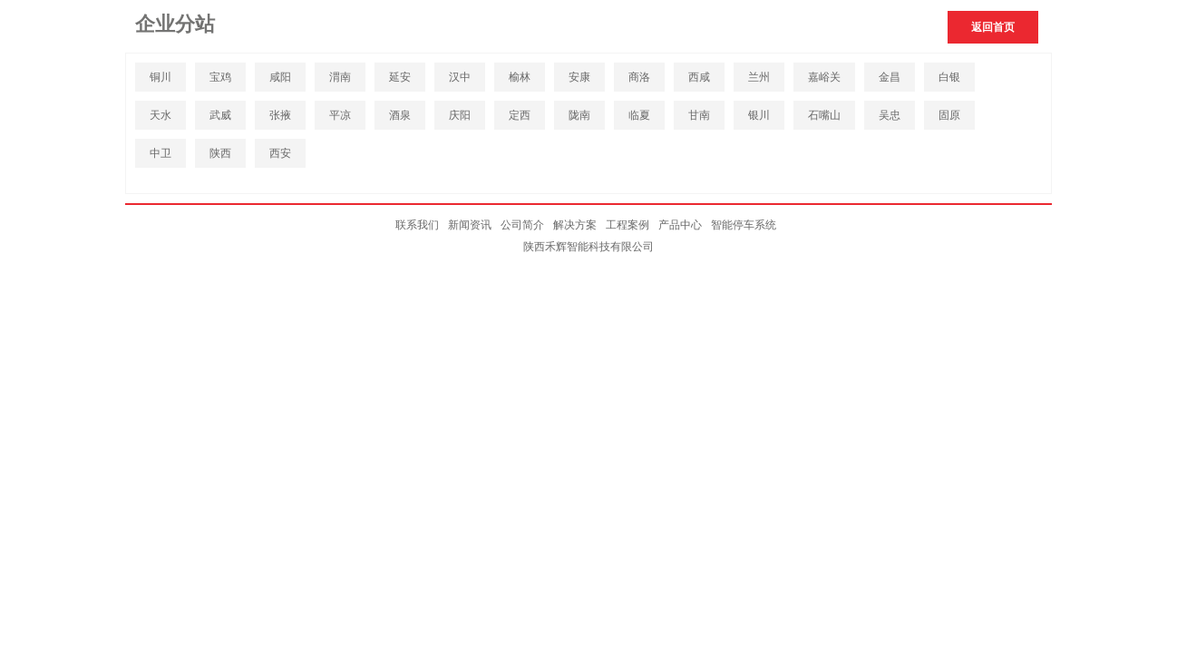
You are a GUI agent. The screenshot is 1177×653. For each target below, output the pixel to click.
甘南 (699, 115)
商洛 (639, 77)
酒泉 (400, 115)
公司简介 (522, 225)
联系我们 (417, 225)
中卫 (160, 153)
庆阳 (460, 115)
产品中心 (680, 225)
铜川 (160, 77)
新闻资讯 (469, 225)
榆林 (519, 77)
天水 (160, 115)
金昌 (889, 77)
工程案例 (627, 225)
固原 (949, 115)
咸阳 (280, 77)
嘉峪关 (824, 77)
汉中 (460, 77)
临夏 (639, 115)
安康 (579, 77)
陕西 (220, 153)
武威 (220, 115)
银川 (759, 115)
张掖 (280, 115)
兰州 (759, 77)
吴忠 (889, 115)
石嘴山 (824, 115)
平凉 (340, 115)
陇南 (579, 115)
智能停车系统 (743, 225)
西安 (280, 153)
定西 (519, 115)
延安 (400, 77)
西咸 (699, 77)
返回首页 (993, 27)
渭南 (340, 77)
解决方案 (575, 225)
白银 (949, 77)
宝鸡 (220, 77)
